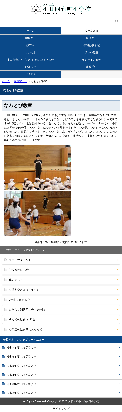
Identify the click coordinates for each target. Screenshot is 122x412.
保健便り (91, 38)
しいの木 (30, 52)
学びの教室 (91, 52)
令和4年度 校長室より (21, 374)
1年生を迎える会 (19, 299)
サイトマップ (61, 408)
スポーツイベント (20, 260)
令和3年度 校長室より (21, 384)
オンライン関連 (91, 59)
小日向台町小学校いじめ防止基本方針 (30, 59)
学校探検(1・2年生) (21, 269)
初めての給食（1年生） (23, 319)
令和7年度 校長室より (21, 347)
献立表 (30, 45)
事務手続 (91, 66)
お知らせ (30, 66)
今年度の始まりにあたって (25, 329)
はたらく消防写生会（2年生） (28, 309)
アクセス (30, 74)
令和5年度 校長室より (21, 365)
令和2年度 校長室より (21, 392)
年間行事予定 (91, 45)
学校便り (30, 38)
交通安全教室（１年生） (24, 289)
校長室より (91, 30)
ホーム (30, 30)
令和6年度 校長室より (21, 356)
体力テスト (16, 279)
